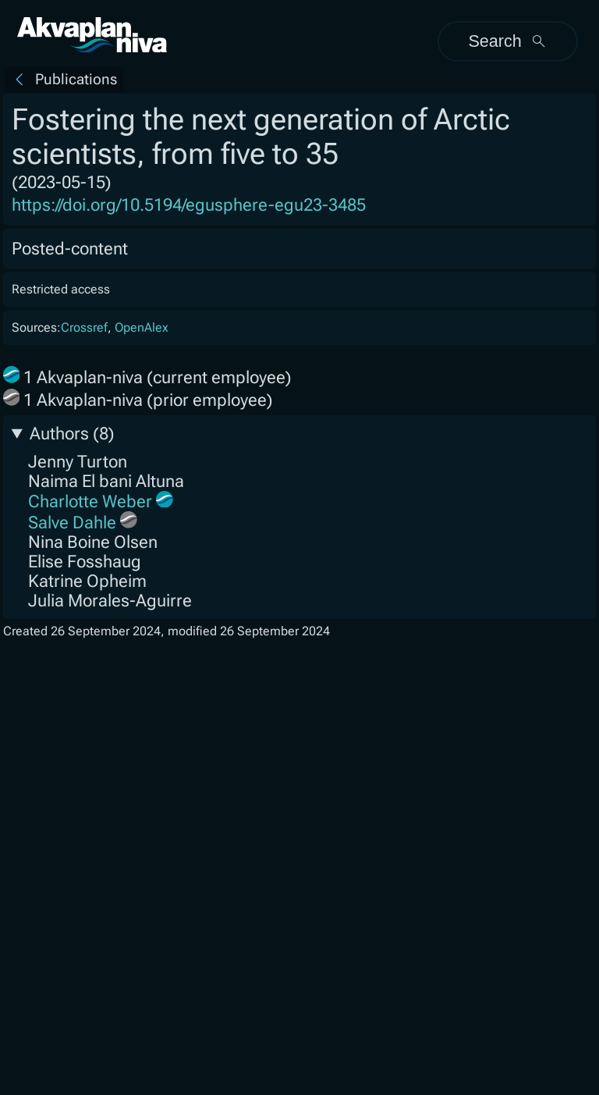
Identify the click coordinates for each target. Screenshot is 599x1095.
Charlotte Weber (90, 501)
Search (507, 41)
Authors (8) (72, 433)
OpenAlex (141, 327)
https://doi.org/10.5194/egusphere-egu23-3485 (189, 205)
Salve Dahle (72, 522)
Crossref (84, 327)
